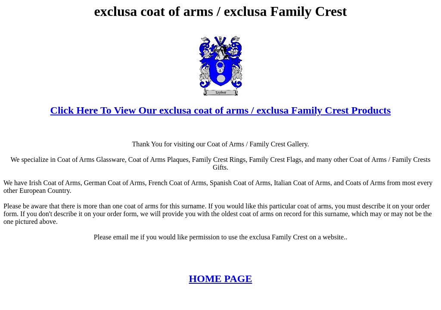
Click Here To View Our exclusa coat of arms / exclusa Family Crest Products (220, 110)
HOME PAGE (220, 278)
